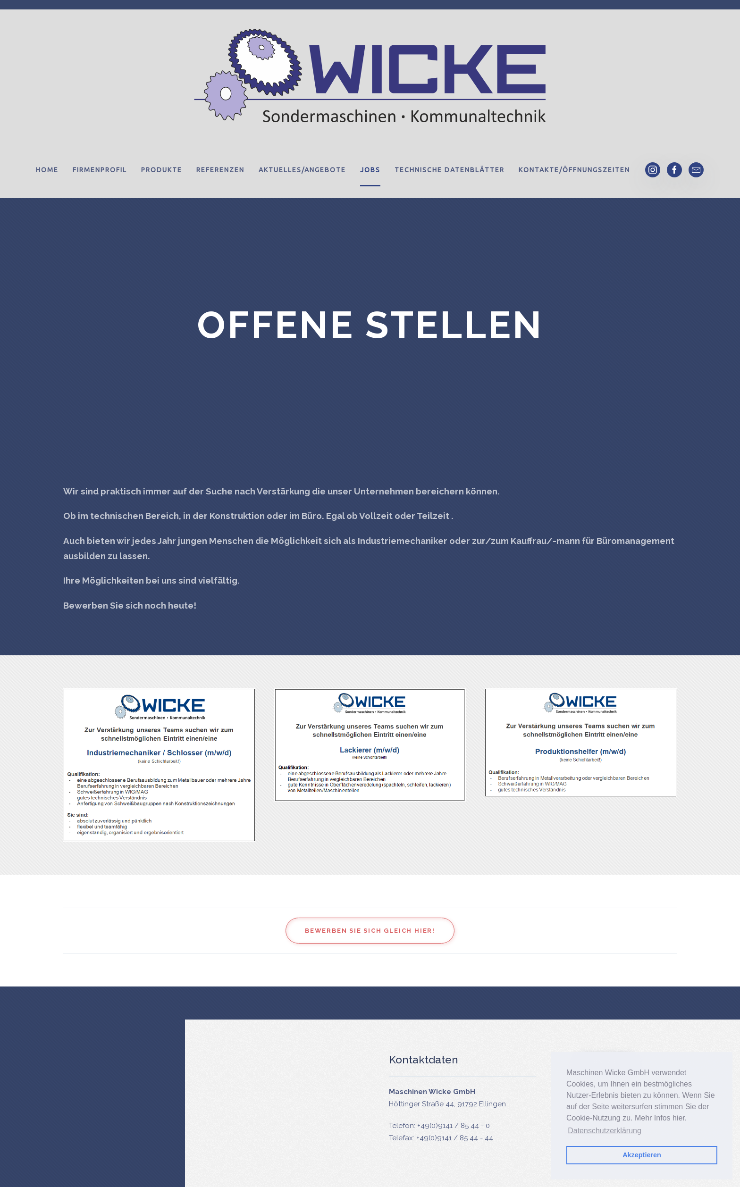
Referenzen (220, 170)
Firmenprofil (100, 170)
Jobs (370, 170)
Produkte (161, 170)
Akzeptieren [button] (641, 1155)
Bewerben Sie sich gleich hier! (370, 930)
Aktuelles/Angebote (302, 170)
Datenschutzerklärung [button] (604, 1131)
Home (47, 170)
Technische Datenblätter (450, 170)
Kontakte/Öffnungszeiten (574, 170)
